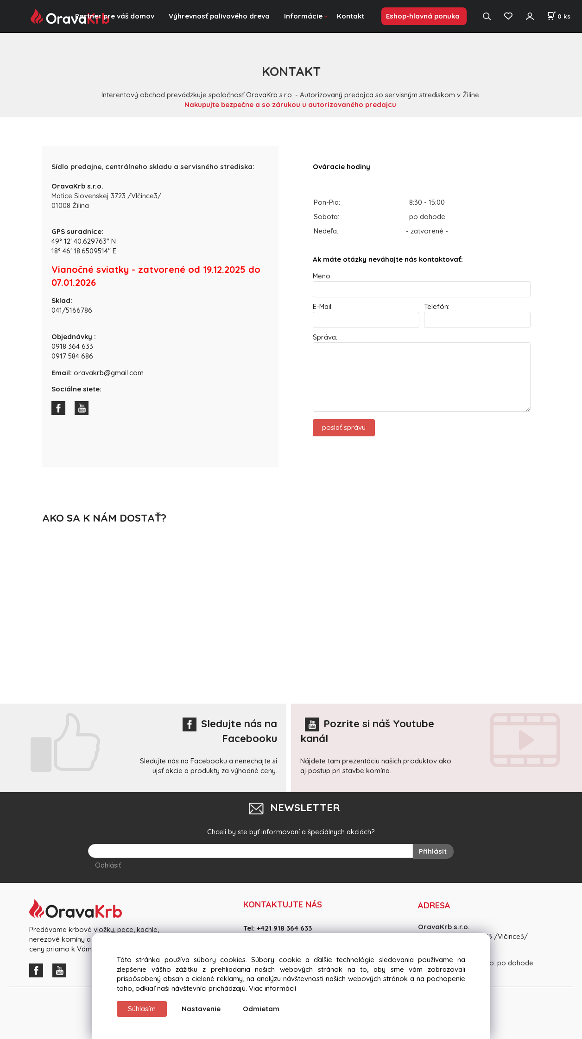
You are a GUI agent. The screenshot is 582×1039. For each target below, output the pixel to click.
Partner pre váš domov (114, 16)
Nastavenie (201, 1008)
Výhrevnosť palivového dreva (219, 16)
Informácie (303, 16)
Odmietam (261, 1008)
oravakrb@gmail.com (109, 372)
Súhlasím (142, 1008)
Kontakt (350, 16)
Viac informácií (272, 988)
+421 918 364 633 (284, 928)
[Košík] (558, 16)
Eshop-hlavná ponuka (423, 16)
